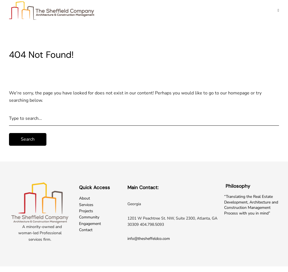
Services (86, 204)
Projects (86, 211)
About (84, 198)
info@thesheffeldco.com (148, 238)
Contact (86, 230)
